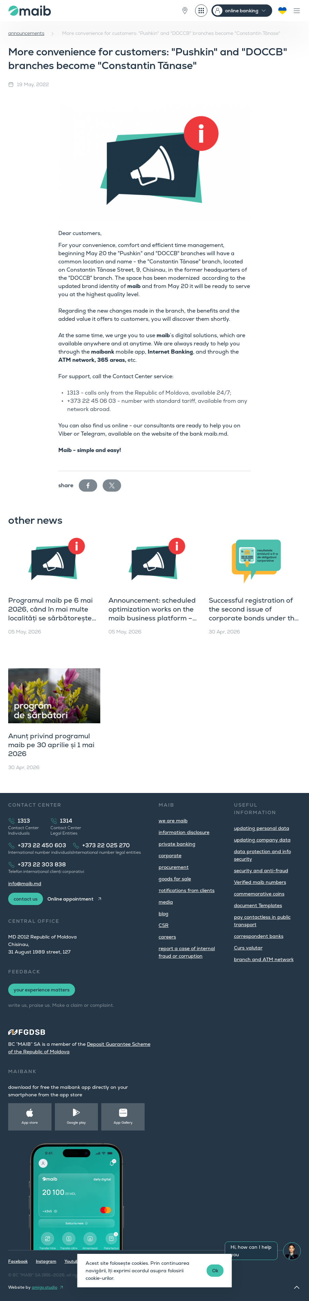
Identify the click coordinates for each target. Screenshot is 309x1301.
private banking (177, 844)
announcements (26, 33)
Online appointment (70, 899)
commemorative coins (259, 894)
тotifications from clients (187, 890)
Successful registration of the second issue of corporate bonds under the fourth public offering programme (253, 618)
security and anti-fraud (261, 870)
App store (29, 1122)
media (166, 902)
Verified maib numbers (260, 882)
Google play (76, 1122)
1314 (66, 820)
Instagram (46, 1261)
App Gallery (123, 1122)
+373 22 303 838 (42, 864)
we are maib (173, 821)
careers (167, 937)
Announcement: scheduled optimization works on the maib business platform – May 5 (152, 613)
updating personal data (261, 828)
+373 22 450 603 (42, 845)
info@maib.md (24, 883)
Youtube (72, 1261)
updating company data (262, 840)
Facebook (18, 1261)
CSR (163, 925)
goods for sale (175, 879)
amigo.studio (44, 1287)
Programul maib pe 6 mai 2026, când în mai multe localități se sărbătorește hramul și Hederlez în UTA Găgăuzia (50, 618)
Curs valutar (248, 948)
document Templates (258, 905)
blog (163, 913)
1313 (24, 820)
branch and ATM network (264, 959)
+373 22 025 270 (106, 845)
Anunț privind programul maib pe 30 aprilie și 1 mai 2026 (51, 744)
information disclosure (184, 832)
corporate (170, 855)
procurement (174, 867)
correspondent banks (258, 936)
